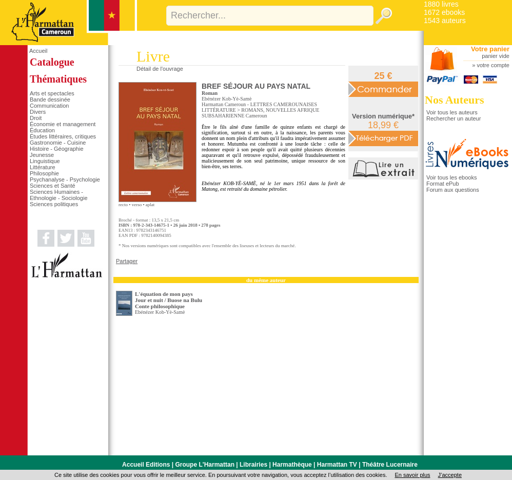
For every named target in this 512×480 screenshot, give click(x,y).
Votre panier (490, 49)
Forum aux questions (452, 190)
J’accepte (450, 475)
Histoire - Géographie (57, 149)
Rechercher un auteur (453, 118)
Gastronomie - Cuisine (58, 142)
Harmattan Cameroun (224, 104)
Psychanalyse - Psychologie (65, 179)
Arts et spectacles (52, 93)
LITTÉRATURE (219, 110)
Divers (38, 112)
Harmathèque (292, 464)
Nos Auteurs (454, 99)
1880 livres (441, 4)
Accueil (38, 51)
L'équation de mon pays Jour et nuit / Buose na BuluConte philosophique (168, 300)
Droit (36, 118)
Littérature (42, 167)
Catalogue (52, 62)
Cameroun (256, 115)
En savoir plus (412, 475)
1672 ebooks (444, 12)
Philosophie (44, 173)
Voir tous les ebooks (451, 177)
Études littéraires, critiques (63, 136)
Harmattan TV (337, 464)
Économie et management (62, 124)
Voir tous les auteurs (452, 112)
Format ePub (442, 184)
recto (123, 204)
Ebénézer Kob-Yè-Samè (226, 99)
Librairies (253, 464)
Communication (49, 106)
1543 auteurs (445, 20)
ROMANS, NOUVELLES (268, 110)
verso (137, 204)
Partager (126, 261)
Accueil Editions (146, 464)
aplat (150, 204)
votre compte (493, 65)
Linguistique (45, 161)
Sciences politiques (54, 204)
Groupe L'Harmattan (204, 464)
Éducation (42, 130)
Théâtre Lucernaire (390, 464)
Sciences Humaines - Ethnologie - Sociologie (59, 195)
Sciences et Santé (52, 186)
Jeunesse (42, 155)
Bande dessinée (50, 99)
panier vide (495, 56)
